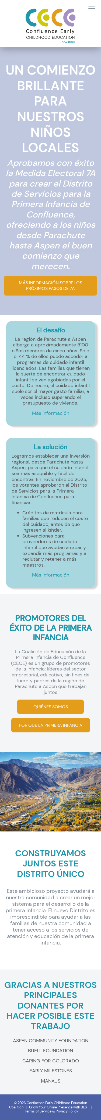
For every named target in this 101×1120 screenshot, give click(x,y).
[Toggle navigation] (91, 6)
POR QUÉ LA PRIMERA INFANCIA (50, 725)
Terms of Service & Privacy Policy (51, 1111)
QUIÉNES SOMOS (50, 707)
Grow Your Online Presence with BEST (59, 1107)
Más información (50, 413)
